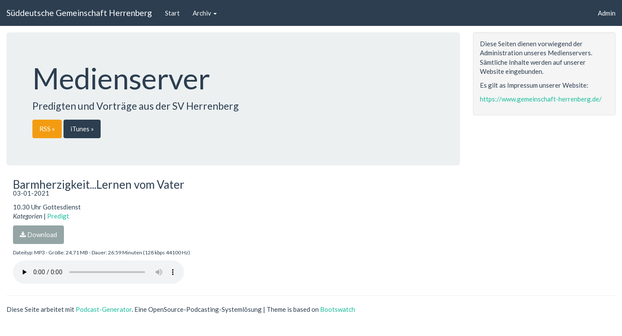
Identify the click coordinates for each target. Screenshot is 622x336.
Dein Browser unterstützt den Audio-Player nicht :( (98, 272)
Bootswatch (337, 309)
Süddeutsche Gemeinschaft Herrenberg (79, 13)
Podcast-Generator (104, 309)
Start (172, 13)
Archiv (205, 13)
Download (38, 234)
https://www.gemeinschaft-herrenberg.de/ (541, 99)
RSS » (47, 129)
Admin (607, 13)
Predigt (58, 216)
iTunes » (82, 129)
